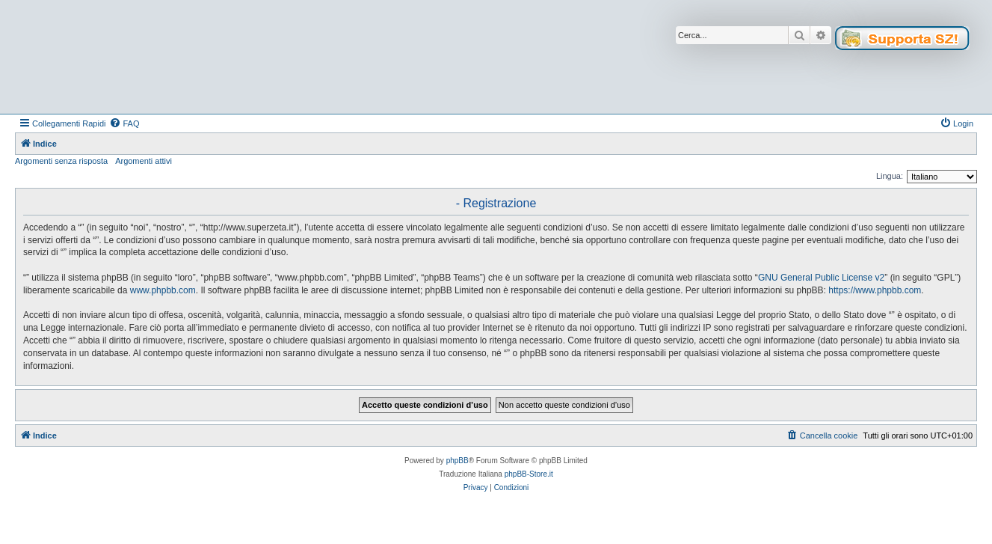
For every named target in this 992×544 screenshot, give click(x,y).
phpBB (457, 460)
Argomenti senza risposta (61, 160)
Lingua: (889, 175)
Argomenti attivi (143, 160)
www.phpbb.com (163, 290)
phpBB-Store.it (529, 474)
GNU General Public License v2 (821, 277)
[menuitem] (124, 123)
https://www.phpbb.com (874, 290)
